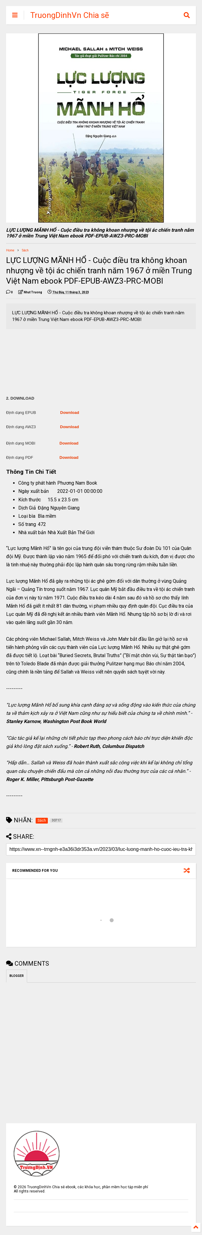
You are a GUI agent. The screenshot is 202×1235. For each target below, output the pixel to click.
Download (69, 412)
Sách (25, 250)
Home (10, 250)
